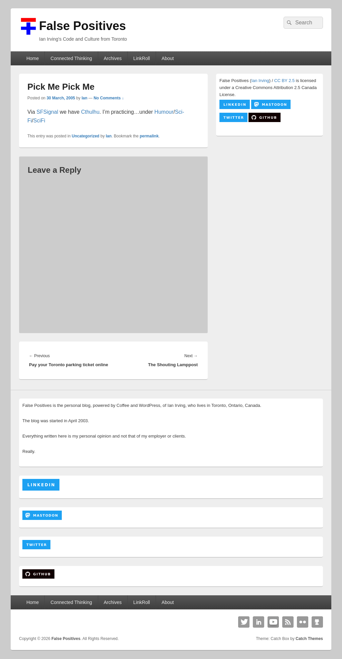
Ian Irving (260, 80)
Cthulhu (90, 112)
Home (32, 58)
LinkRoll (141, 58)
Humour (163, 112)
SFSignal (47, 112)
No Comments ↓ (109, 98)
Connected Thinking (71, 58)
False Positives (82, 26)
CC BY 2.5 (284, 80)
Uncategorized (86, 136)
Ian (84, 98)
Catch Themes (309, 638)
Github (317, 622)
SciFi (39, 120)
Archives (113, 58)
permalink (149, 136)
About (168, 58)
